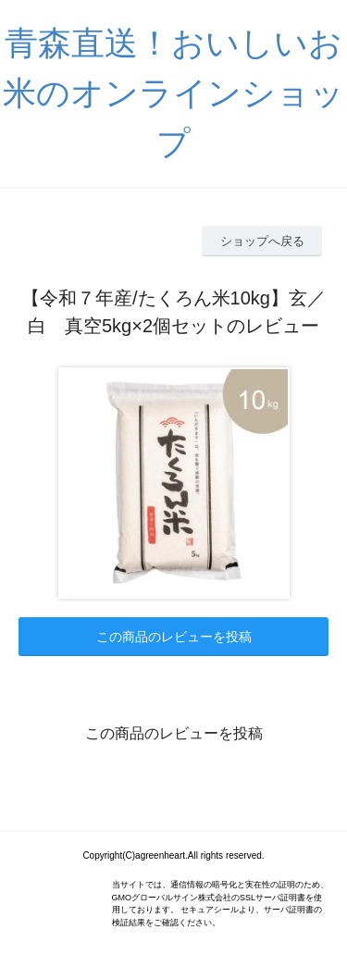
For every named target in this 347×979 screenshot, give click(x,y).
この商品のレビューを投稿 (174, 636)
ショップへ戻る (262, 241)
